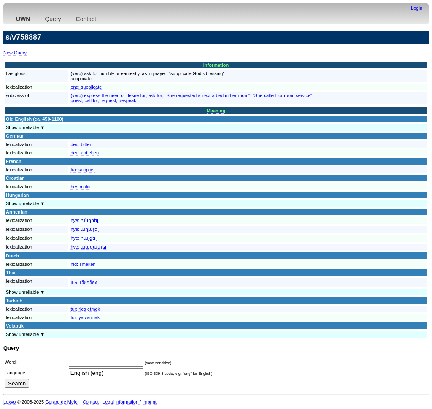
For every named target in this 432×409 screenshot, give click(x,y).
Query (53, 19)
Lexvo (9, 401)
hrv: (80, 186)
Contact (86, 19)
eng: (86, 86)
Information (216, 65)
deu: (81, 144)
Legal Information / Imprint (130, 401)
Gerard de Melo (61, 401)
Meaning (216, 110)
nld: (82, 264)
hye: (84, 220)
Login (416, 8)
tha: (83, 282)
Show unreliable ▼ (25, 127)
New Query (15, 52)
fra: (82, 169)
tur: (85, 308)
